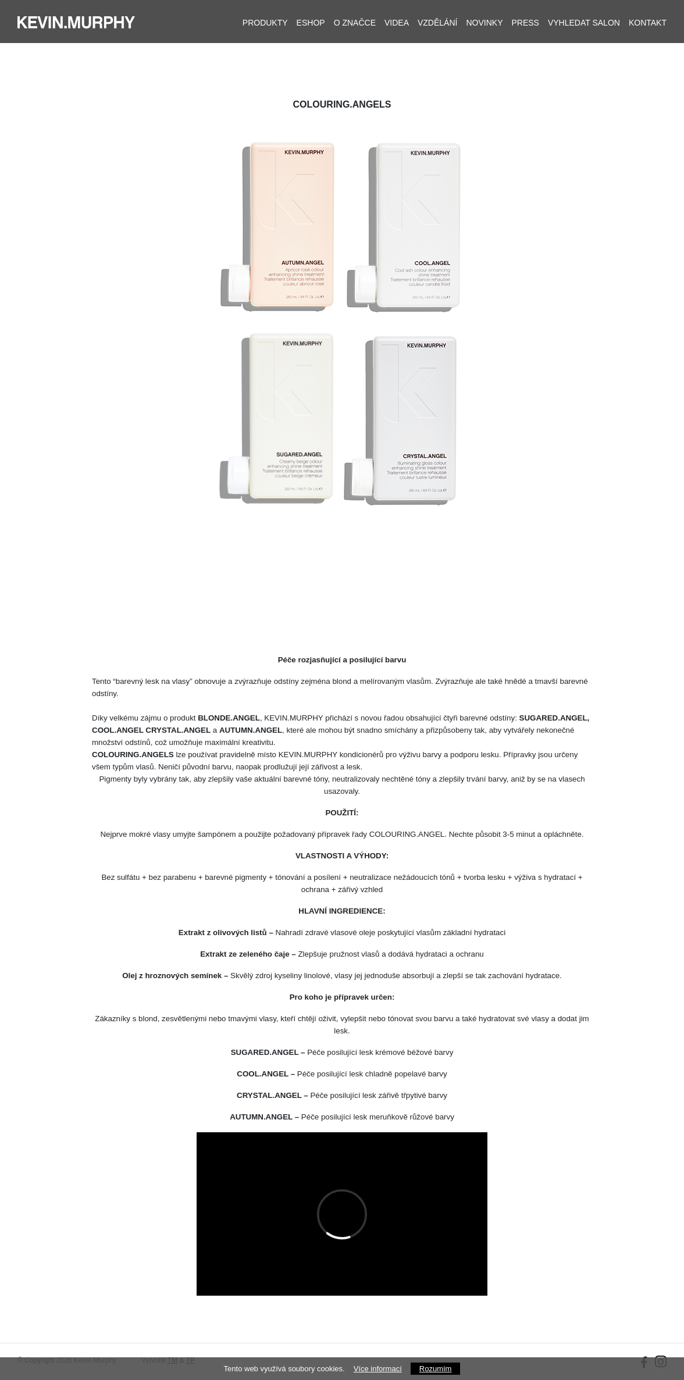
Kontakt (648, 22)
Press (525, 22)
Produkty (265, 22)
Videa (396, 22)
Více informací (378, 1368)
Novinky (484, 22)
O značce (355, 22)
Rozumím (435, 1368)
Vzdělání (437, 22)
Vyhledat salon (584, 22)
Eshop (311, 22)
